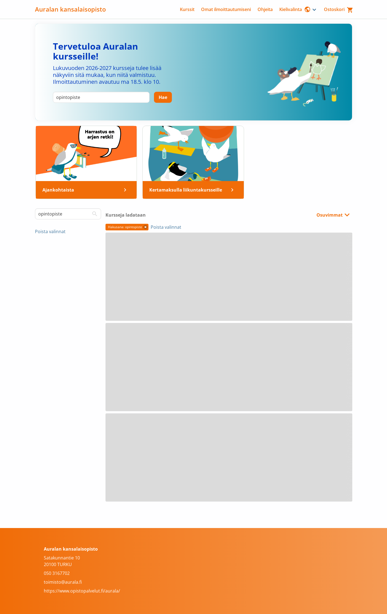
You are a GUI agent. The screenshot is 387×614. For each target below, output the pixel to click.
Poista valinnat (50, 231)
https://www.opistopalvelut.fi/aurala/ (82, 591)
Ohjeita (265, 9)
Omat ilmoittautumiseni (226, 9)
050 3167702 (57, 573)
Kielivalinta (295, 9)
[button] (145, 227)
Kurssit (187, 9)
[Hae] (163, 97)
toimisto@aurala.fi (63, 582)
